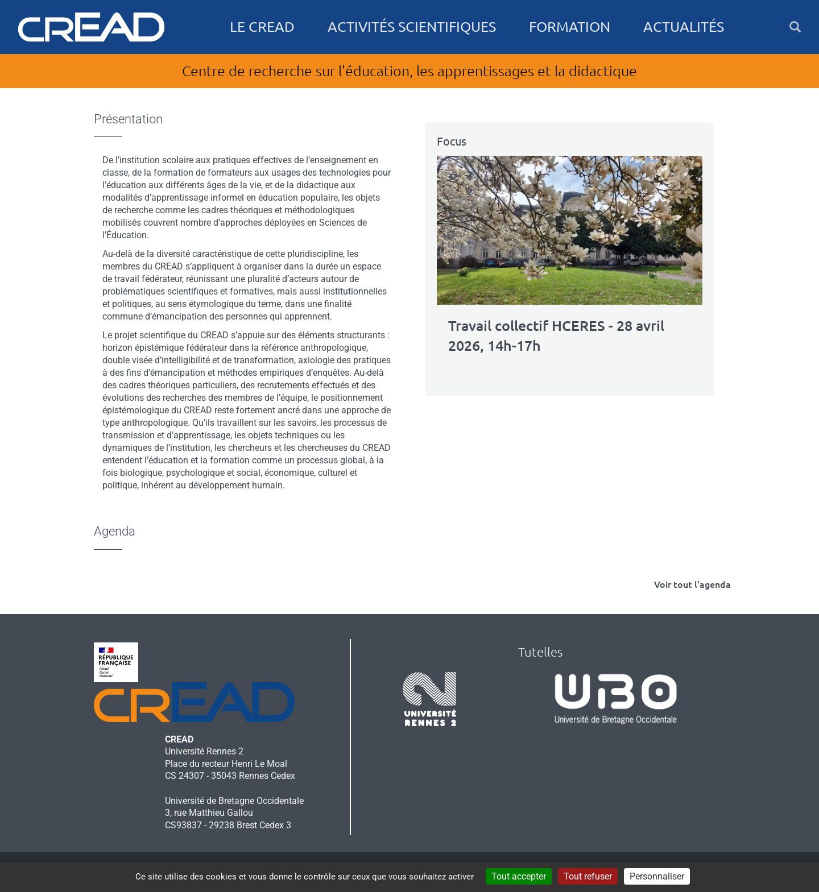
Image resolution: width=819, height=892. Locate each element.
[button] (795, 27)
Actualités (683, 27)
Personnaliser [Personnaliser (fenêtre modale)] (657, 876)
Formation (569, 27)
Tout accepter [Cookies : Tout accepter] (518, 876)
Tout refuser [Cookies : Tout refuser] (588, 876)
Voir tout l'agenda (692, 584)
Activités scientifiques (412, 27)
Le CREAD (262, 27)
